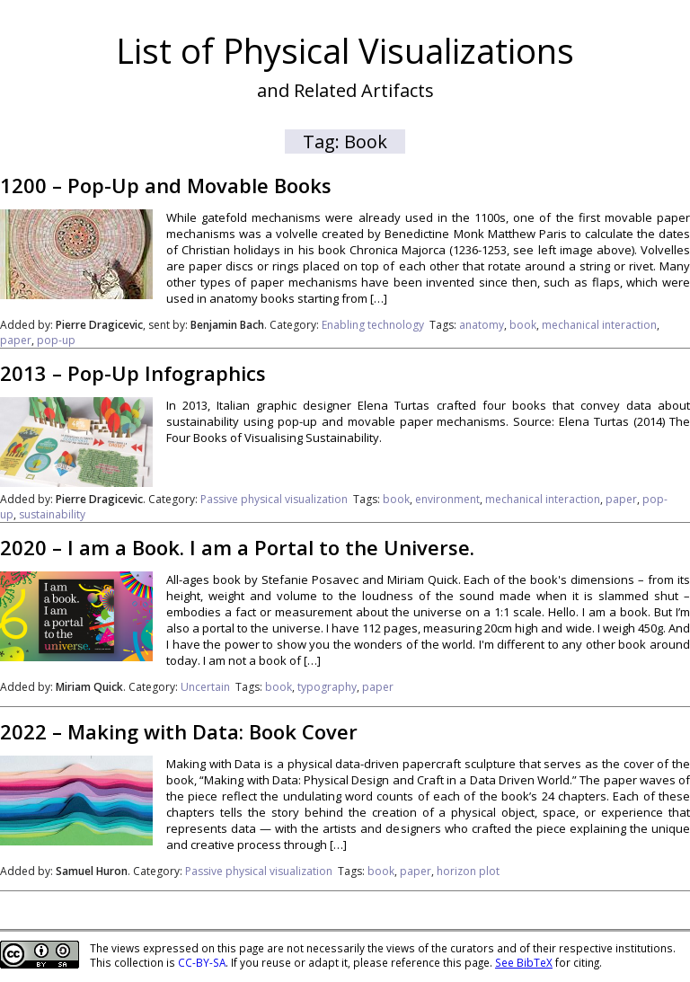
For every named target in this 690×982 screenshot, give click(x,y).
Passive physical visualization (274, 499)
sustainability (52, 514)
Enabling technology (373, 324)
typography (327, 686)
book (522, 324)
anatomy (481, 324)
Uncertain (205, 686)
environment (447, 499)
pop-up (56, 340)
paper (15, 340)
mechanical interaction (599, 324)
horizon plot (468, 871)
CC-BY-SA (202, 962)
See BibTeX (524, 962)
